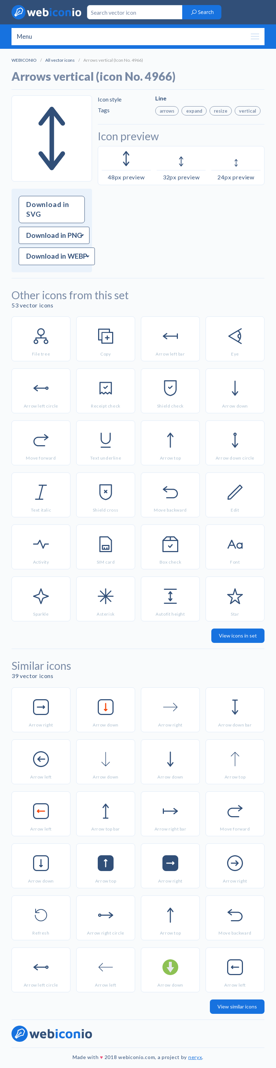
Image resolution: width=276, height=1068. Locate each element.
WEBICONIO (24, 60)
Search (202, 12)
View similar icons (237, 1006)
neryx (195, 1057)
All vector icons (60, 60)
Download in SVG (47, 209)
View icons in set (238, 635)
